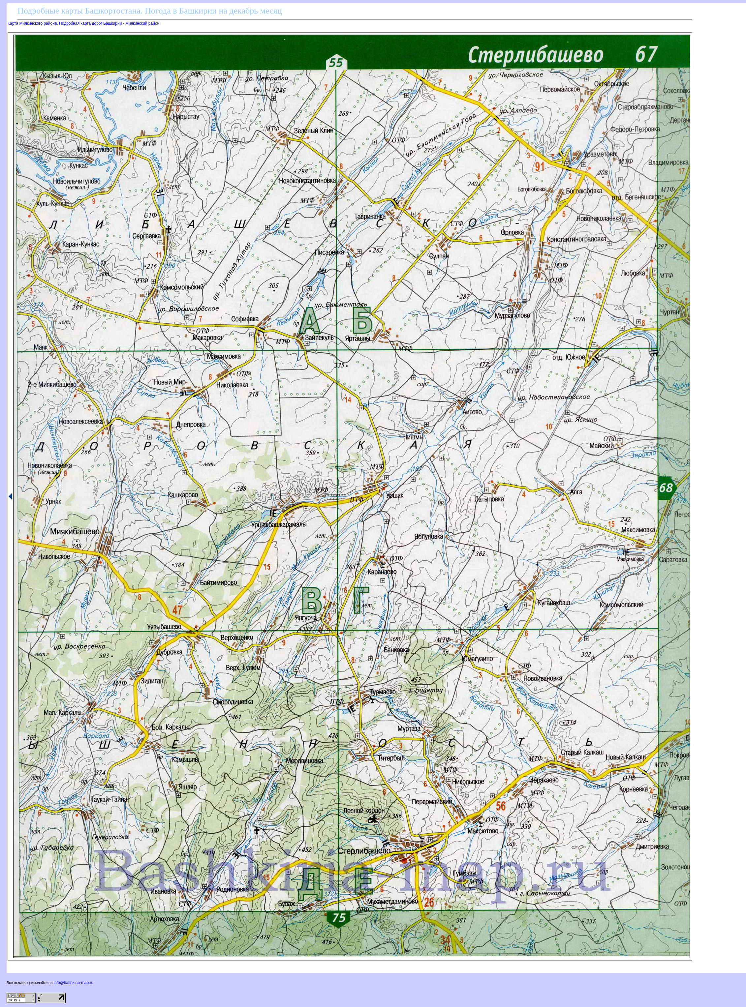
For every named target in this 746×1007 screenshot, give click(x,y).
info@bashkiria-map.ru (73, 982)
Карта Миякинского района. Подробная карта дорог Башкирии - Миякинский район (83, 23)
